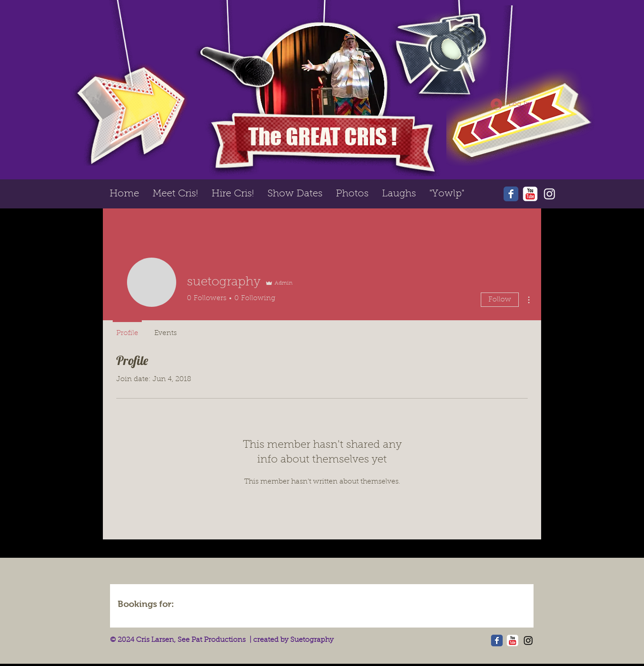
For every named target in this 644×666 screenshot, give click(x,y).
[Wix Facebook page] (511, 194)
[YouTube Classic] (530, 194)
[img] (207, 605)
